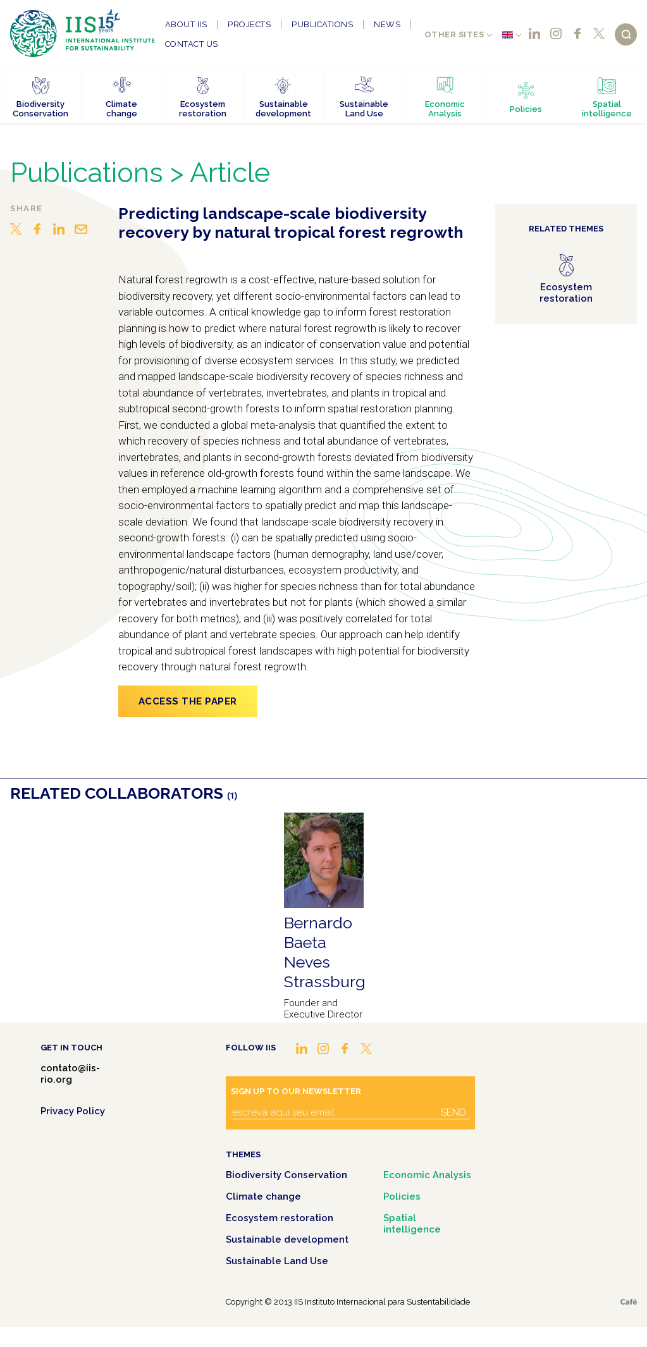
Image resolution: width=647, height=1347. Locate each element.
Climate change (263, 1196)
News (387, 24)
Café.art (628, 1302)
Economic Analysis (427, 1175)
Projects (249, 24)
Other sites (454, 34)
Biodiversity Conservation (286, 1175)
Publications (322, 24)
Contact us (191, 44)
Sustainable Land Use (277, 1261)
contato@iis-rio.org (70, 1073)
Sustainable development (287, 1239)
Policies (402, 1196)
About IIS (186, 24)
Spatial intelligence (412, 1223)
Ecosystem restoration (279, 1218)
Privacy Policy (72, 1111)
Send (453, 1112)
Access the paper (188, 701)
